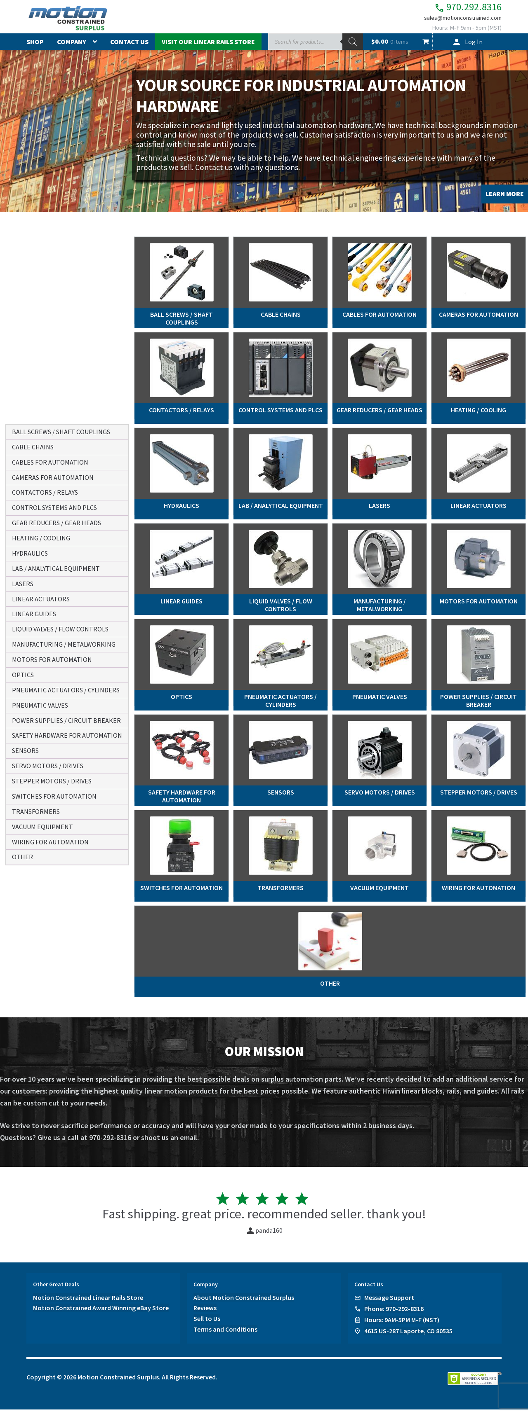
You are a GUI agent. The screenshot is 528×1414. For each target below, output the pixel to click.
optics (23, 675)
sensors (25, 750)
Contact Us (129, 46)
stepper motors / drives (52, 781)
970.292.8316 (459, 8)
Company (71, 46)
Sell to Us (206, 1323)
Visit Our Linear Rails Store (208, 46)
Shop (35, 46)
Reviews (205, 1313)
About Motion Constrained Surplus (243, 1302)
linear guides (34, 614)
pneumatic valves (40, 705)
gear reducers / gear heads (56, 523)
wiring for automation (50, 842)
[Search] (352, 46)
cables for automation (50, 462)
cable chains (33, 447)
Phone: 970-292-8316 (394, 1313)
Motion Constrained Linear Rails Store (88, 1302)
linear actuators (41, 599)
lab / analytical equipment (56, 568)
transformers (36, 811)
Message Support (389, 1302)
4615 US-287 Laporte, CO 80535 (408, 1335)
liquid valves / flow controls (60, 629)
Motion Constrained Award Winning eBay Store (101, 1313)
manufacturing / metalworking (64, 644)
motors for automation (52, 659)
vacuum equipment (42, 827)
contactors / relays (45, 492)
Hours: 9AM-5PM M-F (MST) (401, 1324)
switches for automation (54, 796)
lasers (22, 584)
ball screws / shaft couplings (61, 432)
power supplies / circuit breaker (66, 720)
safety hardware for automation (67, 735)
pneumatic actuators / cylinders (66, 690)
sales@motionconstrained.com (457, 21)
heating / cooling (41, 538)
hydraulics (30, 553)
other (22, 857)
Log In (474, 46)
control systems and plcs (54, 507)
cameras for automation (53, 477)
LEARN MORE (505, 198)
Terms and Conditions (225, 1334)
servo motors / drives (47, 766)
